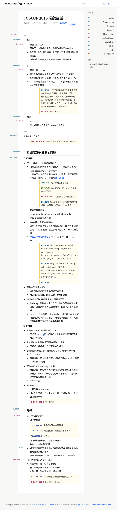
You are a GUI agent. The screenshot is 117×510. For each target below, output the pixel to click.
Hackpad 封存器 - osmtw (18, 3)
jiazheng (110, 45)
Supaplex (110, 30)
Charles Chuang (107, 38)
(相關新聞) (60, 177)
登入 (110, 3)
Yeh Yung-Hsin (108, 22)
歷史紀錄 (63, 22)
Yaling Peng (109, 41)
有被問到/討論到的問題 (99, 64)
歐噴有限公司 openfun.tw (44, 504)
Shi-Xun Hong (108, 33)
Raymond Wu (108, 53)
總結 (91, 67)
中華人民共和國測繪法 (40, 236)
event (73, 24)
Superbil (110, 49)
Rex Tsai (111, 18)
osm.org (40, 334)
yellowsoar (109, 26)
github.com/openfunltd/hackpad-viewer (94, 504)
